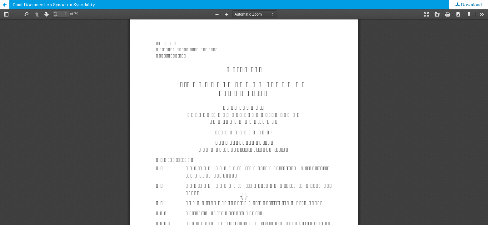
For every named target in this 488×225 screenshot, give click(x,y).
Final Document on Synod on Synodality (53, 5)
